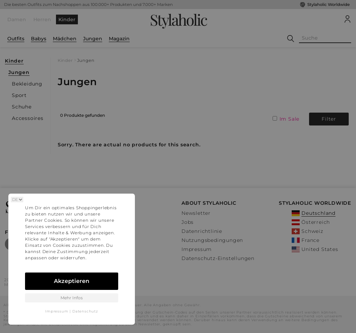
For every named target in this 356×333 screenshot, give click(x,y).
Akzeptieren (71, 281)
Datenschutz (85, 311)
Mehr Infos (71, 297)
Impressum (56, 311)
